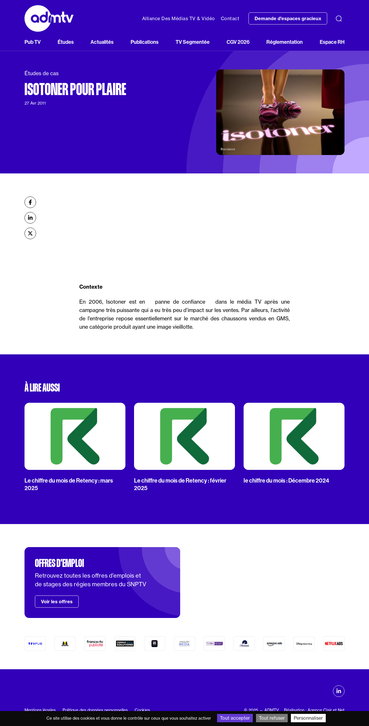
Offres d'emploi (59, 563)
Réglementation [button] (284, 42)
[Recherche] (338, 18)
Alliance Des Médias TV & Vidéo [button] (178, 18)
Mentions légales (40, 710)
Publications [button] (145, 42)
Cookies (142, 710)
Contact (230, 18)
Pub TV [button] (33, 42)
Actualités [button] (102, 42)
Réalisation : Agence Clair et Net (314, 710)
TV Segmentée (193, 42)
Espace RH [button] (332, 42)
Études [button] (66, 42)
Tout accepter (235, 718)
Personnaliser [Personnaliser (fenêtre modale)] (308, 718)
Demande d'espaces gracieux (288, 18)
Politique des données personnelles (95, 710)
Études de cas (42, 73)
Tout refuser (272, 718)
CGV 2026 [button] (238, 42)
